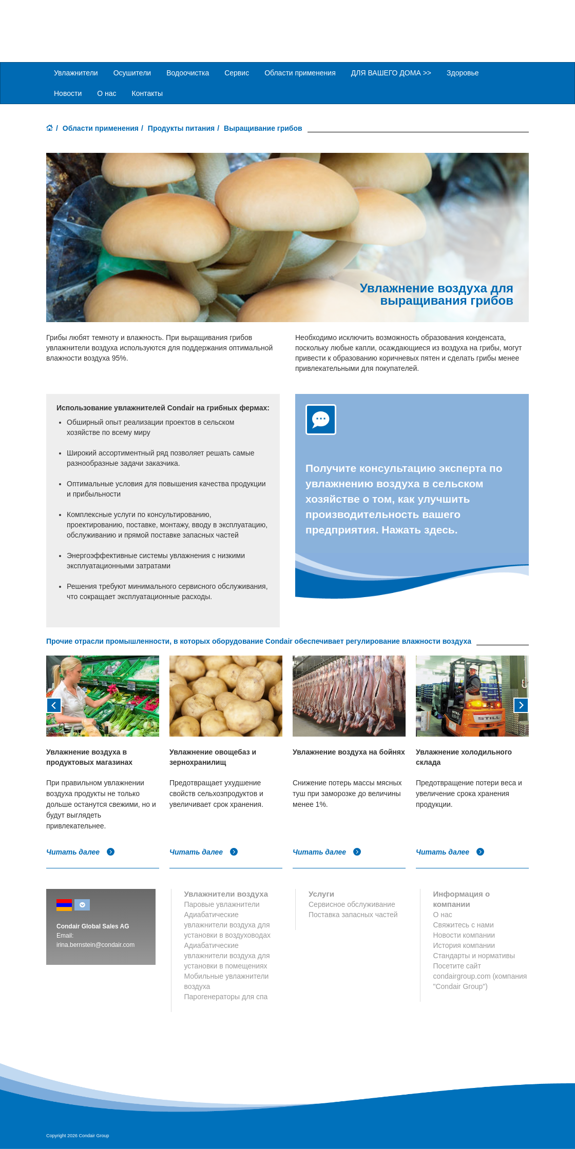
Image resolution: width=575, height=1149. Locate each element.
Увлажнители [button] (76, 72)
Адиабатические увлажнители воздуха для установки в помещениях (227, 955)
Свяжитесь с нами (463, 924)
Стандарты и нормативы (474, 955)
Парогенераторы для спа (226, 996)
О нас (106, 93)
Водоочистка (187, 72)
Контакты (147, 93)
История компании (464, 945)
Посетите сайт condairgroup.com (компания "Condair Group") (480, 975)
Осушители (132, 72)
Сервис (236, 72)
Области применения (101, 128)
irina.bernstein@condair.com (95, 944)
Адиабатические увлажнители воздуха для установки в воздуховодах (227, 924)
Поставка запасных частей (353, 914)
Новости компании (464, 934)
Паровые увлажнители (222, 904)
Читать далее (80, 851)
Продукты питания (181, 128)
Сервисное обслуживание (352, 904)
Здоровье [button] (463, 72)
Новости (68, 93)
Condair (105, 23)
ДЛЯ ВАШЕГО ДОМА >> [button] (391, 72)
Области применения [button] (300, 72)
